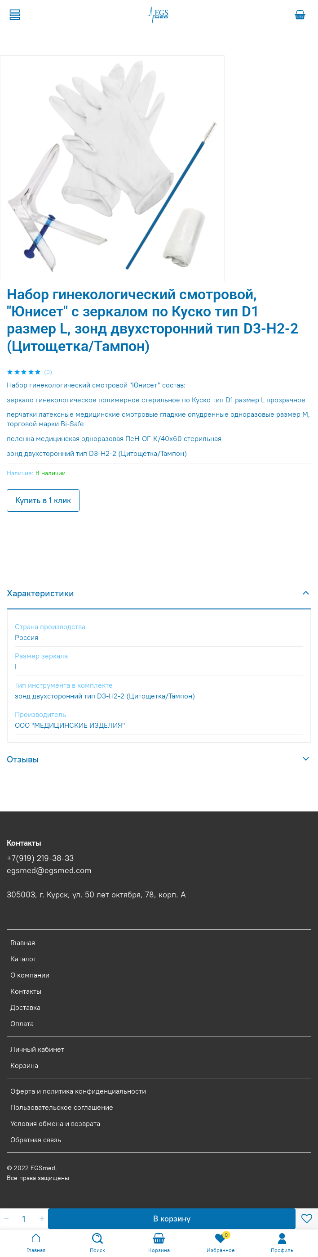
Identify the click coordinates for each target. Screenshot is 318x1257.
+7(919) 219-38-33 (40, 858)
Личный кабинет (37, 1049)
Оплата (22, 1023)
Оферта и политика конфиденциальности (78, 1090)
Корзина (24, 1065)
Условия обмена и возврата (55, 1123)
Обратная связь (35, 1139)
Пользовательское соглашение (61, 1107)
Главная (22, 942)
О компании (29, 974)
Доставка (25, 1007)
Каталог (23, 958)
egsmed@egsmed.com (49, 870)
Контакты (25, 991)
